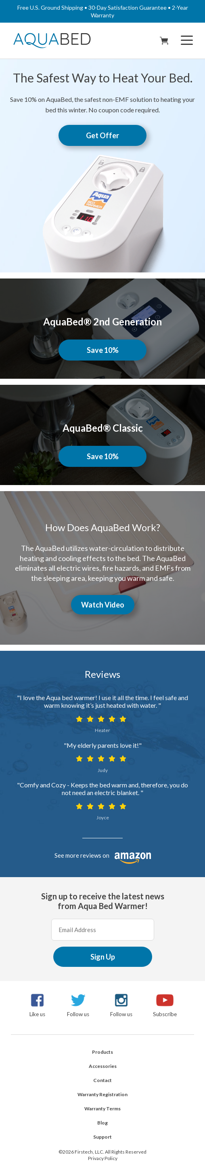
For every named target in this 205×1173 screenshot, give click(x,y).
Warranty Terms (102, 1108)
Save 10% (103, 350)
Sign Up (102, 956)
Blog (102, 1123)
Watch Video (102, 604)
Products (102, 1052)
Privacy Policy (102, 1158)
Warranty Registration (102, 1094)
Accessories (103, 1066)
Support (102, 1137)
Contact (102, 1080)
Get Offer (102, 135)
